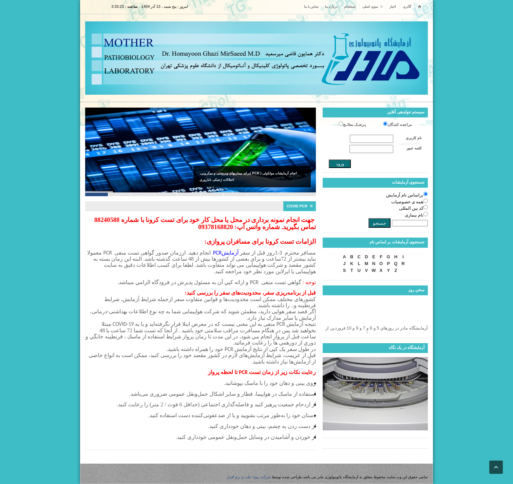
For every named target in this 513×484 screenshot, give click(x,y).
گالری (407, 6)
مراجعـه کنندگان (399, 125)
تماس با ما (311, 6)
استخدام (350, 6)
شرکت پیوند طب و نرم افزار (249, 477)
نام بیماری (414, 215)
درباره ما (331, 6)
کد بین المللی (411, 208)
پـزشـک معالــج (354, 125)
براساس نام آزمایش (405, 195)
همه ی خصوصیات (407, 201)
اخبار (392, 6)
